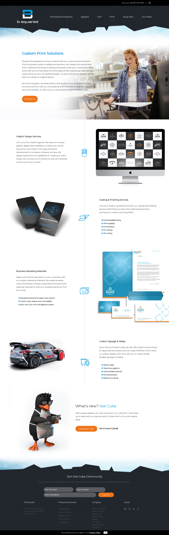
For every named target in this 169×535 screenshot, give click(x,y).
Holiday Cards (63, 509)
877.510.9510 (29, 514)
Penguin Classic (98, 525)
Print (112, 17)
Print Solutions (64, 519)
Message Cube (86, 429)
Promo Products (65, 512)
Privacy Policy (97, 517)
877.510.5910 (67, 86)
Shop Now (128, 17)
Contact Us (29, 99)
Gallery (95, 519)
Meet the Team (98, 511)
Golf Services (63, 522)
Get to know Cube (108, 428)
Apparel (85, 17)
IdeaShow (96, 528)
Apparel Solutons (65, 516)
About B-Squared (99, 508)
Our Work (147, 17)
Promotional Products (61, 17)
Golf (99, 17)
